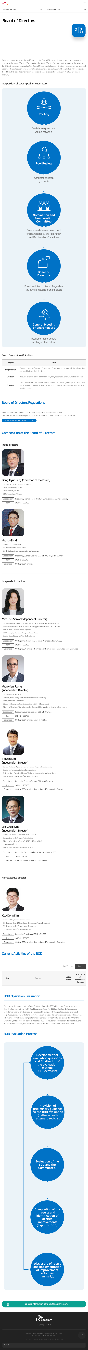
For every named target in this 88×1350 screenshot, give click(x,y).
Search (81, 966)
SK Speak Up (40, 1324)
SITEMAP (48, 1324)
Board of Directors (9, 9)
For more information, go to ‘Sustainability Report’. (46, 1304)
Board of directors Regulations (15, 420)
